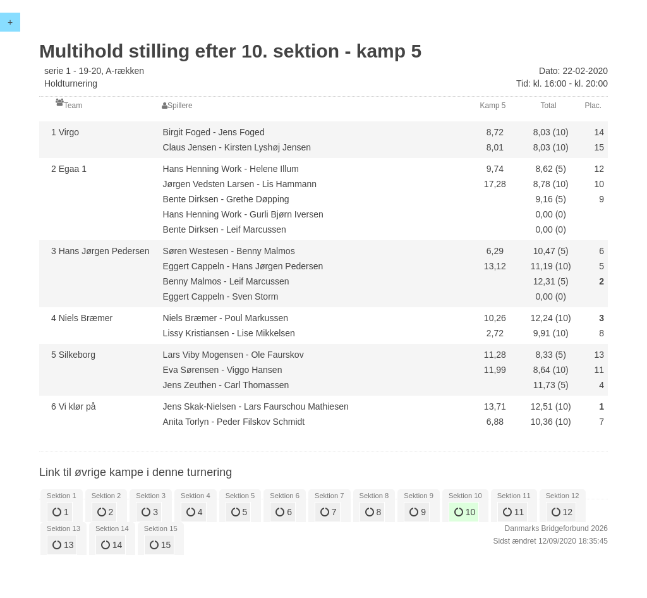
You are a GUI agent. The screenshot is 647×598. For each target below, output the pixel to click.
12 (562, 512)
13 (62, 545)
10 (464, 512)
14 (111, 545)
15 (160, 545)
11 (513, 512)
